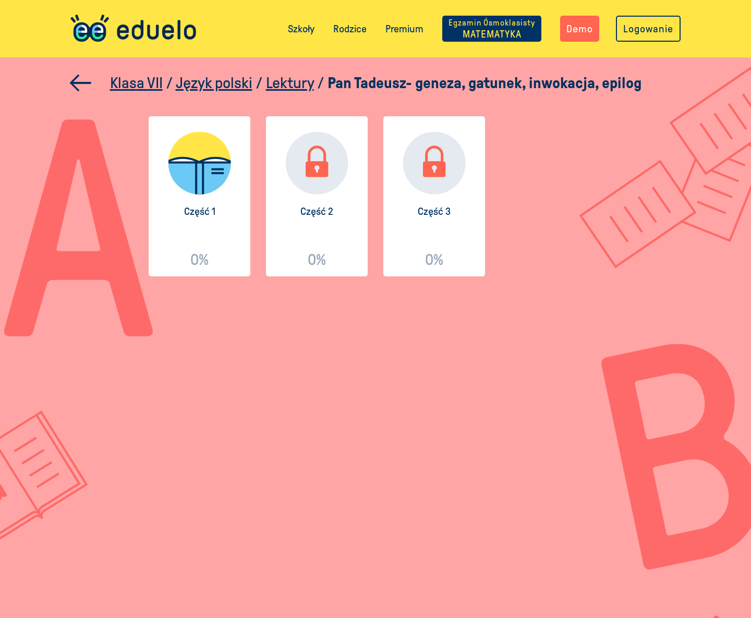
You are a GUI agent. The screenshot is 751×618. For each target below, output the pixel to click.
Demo (579, 28)
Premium (404, 28)
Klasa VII (136, 82)
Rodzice (350, 28)
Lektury (290, 82)
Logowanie (648, 28)
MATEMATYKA (492, 29)
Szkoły (301, 28)
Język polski (214, 82)
